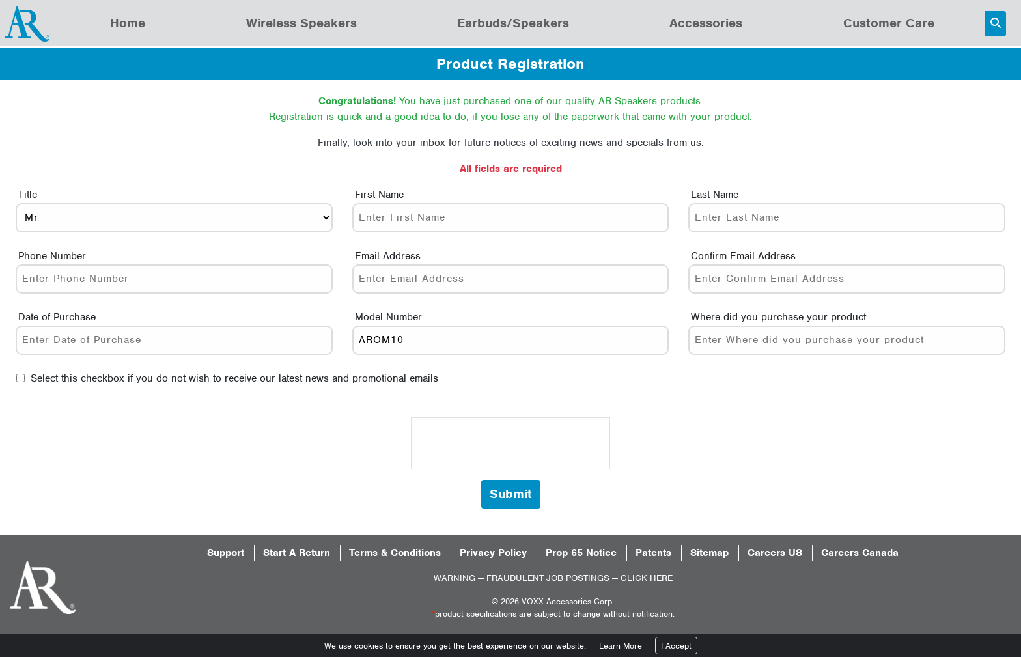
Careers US (775, 552)
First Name (379, 194)
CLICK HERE (647, 577)
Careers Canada (860, 552)
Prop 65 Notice (581, 552)
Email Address (388, 255)
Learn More (620, 645)
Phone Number (52, 255)
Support (225, 552)
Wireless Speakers (301, 23)
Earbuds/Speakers (513, 23)
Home (127, 23)
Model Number (388, 317)
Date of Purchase (57, 317)
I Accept (676, 645)
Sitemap (709, 552)
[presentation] (510, 443)
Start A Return (296, 552)
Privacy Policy (493, 552)
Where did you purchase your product (778, 317)
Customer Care (888, 23)
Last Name (714, 194)
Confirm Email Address (743, 255)
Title (27, 194)
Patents (653, 552)
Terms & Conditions (395, 552)
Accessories (705, 23)
